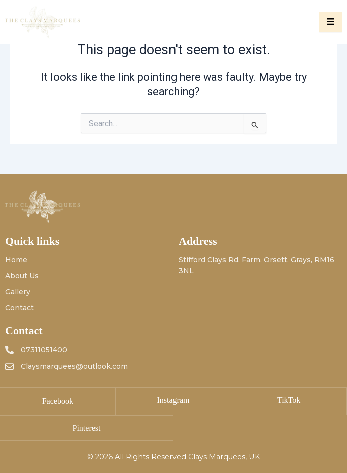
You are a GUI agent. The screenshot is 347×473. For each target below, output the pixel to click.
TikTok (288, 400)
